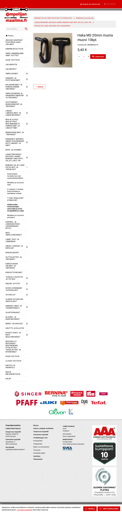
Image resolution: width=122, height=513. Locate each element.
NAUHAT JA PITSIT (13, 284)
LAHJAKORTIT (11, 69)
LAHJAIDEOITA (11, 65)
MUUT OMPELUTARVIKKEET (14, 234)
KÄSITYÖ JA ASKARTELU (10, 366)
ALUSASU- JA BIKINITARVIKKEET (13, 318)
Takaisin (39, 87)
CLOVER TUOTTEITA (13, 361)
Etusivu (10, 36)
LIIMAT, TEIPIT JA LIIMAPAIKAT (12, 240)
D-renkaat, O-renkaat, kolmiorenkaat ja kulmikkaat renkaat (15, 191)
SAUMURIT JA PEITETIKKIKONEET (13, 79)
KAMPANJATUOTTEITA (14, 49)
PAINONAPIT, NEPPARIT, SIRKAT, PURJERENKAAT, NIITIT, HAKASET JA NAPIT (15, 142)
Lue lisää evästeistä (24, 510)
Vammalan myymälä (40, 434)
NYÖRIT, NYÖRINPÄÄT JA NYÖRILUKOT (14, 289)
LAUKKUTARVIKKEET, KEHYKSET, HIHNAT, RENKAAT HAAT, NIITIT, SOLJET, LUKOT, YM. (14, 157)
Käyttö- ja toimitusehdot (41, 447)
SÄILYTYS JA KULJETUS (15, 328)
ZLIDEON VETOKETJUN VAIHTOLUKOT (14, 300)
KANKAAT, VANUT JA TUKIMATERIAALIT (14, 307)
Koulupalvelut (37, 441)
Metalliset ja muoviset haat (85, 18)
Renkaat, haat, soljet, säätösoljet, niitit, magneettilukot (52, 26)
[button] (90, 4)
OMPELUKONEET (12, 74)
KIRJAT (8, 379)
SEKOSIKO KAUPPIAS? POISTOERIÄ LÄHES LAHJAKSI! (14, 42)
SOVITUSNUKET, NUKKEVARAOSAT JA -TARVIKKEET (14, 104)
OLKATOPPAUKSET (13, 312)
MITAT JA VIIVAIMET (14, 150)
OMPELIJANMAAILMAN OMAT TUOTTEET (14, 54)
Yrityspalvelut (37, 444)
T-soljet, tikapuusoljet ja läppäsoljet (15, 199)
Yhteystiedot (37, 459)
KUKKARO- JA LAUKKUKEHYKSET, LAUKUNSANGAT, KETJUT (13, 225)
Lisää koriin (98, 56)
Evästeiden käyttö (39, 453)
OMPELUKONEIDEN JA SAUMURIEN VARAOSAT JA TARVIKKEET (15, 95)
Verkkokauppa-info (40, 438)
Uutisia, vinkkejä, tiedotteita (43, 428)
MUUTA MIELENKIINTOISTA (13, 373)
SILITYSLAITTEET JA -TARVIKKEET (14, 258)
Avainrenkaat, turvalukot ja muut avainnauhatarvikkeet (15, 176)
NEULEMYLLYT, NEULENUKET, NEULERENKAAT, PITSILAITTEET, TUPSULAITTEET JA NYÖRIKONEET (13, 346)
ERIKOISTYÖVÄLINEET (14, 272)
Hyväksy (90, 509)
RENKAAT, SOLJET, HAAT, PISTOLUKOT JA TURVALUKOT (15, 167)
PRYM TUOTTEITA (12, 356)
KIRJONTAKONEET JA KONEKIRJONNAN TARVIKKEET (14, 87)
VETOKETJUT (11, 295)
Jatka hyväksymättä (108, 509)
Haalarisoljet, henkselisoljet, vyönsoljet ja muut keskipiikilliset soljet (15, 208)
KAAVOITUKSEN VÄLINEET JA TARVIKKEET (12, 266)
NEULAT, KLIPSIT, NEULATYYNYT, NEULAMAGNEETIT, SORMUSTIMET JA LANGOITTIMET (13, 124)
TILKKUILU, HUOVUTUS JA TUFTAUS (14, 278)
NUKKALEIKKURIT (12, 253)
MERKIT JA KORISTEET (14, 324)
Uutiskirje (36, 456)
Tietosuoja (36, 450)
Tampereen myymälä (41, 431)
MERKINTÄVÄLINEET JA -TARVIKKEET (15, 133)
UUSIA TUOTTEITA (13, 60)
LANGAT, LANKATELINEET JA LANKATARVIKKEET (13, 113)
